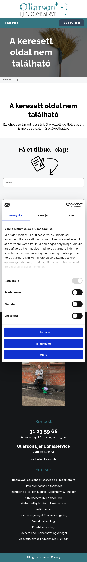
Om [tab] (71, 215)
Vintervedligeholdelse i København (43, 503)
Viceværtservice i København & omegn (43, 538)
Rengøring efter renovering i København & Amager (43, 491)
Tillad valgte (43, 343)
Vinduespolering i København (43, 497)
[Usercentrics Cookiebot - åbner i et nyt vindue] (66, 204)
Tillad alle (43, 332)
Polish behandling (43, 527)
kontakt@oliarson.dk (43, 459)
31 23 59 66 (43, 431)
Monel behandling (43, 521)
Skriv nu (72, 23)
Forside (7, 79)
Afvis (43, 354)
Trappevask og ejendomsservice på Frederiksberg (43, 479)
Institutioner (43, 509)
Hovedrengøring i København (43, 485)
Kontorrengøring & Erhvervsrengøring (43, 515)
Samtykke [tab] (15, 215)
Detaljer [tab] (43, 215)
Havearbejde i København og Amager (43, 533)
